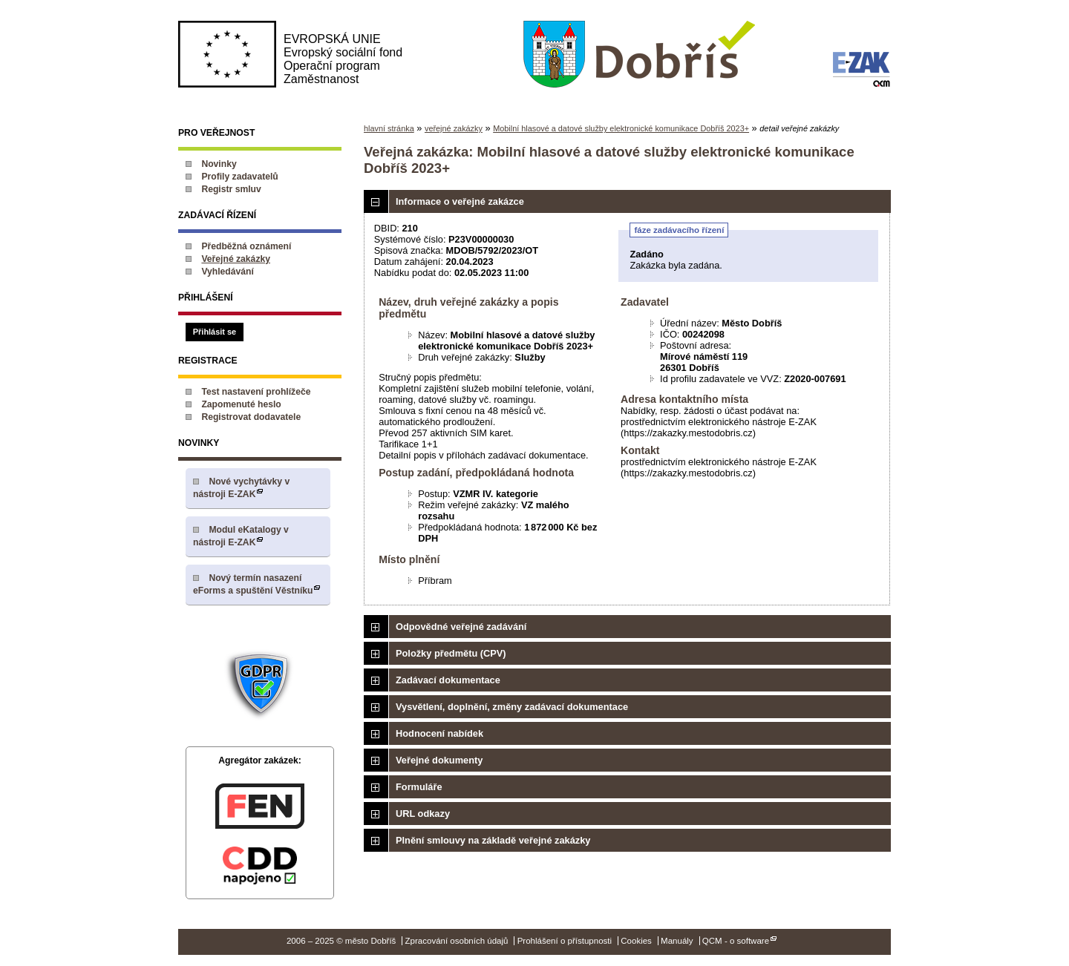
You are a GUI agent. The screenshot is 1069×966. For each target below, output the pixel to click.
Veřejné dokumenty (439, 760)
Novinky (218, 164)
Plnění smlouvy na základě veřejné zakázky (493, 840)
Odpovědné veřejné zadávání (461, 626)
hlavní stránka (389, 128)
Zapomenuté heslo (241, 404)
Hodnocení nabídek (439, 733)
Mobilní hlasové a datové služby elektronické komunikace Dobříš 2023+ (621, 128)
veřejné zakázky (454, 128)
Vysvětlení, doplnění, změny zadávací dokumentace (512, 706)
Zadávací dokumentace (448, 680)
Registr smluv (231, 189)
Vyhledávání (227, 271)
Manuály (677, 940)
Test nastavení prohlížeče (255, 392)
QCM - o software (735, 940)
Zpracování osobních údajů (457, 940)
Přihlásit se (214, 331)
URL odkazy (423, 813)
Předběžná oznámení (246, 246)
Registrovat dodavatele (251, 417)
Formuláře (419, 786)
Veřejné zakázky (235, 259)
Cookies (636, 940)
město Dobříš (638, 55)
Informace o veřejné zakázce (460, 201)
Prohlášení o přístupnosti (564, 940)
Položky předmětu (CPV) (451, 653)
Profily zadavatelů (239, 176)
